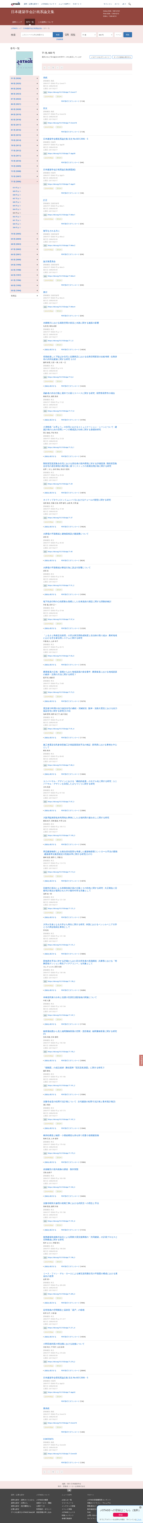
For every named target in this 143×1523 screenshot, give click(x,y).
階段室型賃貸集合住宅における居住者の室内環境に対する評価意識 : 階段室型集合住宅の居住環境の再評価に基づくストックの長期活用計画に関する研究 (80, 464)
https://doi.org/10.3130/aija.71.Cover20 (62, 1453)
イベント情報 (67, 1509)
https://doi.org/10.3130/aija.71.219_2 (61, 1361)
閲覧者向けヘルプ (94, 1506)
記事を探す (15, 1509)
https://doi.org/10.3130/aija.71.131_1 (61, 945)
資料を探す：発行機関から (21, 1506)
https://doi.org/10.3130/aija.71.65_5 (61, 656)
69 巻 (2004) (16, 239)
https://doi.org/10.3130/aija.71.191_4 (61, 1221)
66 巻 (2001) (16, 254)
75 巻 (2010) (16, 161)
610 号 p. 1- (17, 188)
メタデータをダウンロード (100, 57)
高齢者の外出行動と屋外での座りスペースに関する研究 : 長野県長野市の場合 (79, 393)
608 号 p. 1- (17, 195)
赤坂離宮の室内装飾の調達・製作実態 (60, 1169)
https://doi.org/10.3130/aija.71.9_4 (60, 377)
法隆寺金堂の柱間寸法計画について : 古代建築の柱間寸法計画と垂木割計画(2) (79, 1101)
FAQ (89, 1512)
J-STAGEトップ (16, 28)
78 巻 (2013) (16, 145)
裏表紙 (46, 1408)
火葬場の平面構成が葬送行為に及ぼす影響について (67, 567)
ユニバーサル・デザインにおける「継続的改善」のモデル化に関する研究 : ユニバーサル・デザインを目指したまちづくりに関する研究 (80, 782)
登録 (121, 1514)
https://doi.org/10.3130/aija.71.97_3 (61, 801)
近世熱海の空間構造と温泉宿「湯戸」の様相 (63, 1309)
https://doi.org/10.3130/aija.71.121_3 (61, 908)
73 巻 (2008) (16, 171)
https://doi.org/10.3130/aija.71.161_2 (61, 1085)
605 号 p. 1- (17, 206)
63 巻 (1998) (16, 270)
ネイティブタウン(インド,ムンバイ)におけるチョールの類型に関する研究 (77, 499)
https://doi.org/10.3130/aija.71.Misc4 (61, 307)
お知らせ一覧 (67, 1500)
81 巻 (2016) (16, 130)
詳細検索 (59, 39)
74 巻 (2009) (16, 166)
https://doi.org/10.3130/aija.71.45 (60, 551)
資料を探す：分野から (19, 1503)
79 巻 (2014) (16, 140)
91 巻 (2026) (16, 78)
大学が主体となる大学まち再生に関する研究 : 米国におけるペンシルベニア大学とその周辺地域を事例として (80, 925)
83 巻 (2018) (16, 119)
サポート (77, 4)
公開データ (40, 1506)
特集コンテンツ (67, 1515)
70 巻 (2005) (16, 233)
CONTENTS (48, 1439)
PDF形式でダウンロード (70, 101)
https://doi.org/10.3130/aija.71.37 (60, 517)
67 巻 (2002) (16, 249)
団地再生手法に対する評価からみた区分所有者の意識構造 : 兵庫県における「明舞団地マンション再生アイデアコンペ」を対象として (80, 962)
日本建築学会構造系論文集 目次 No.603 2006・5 (65, 138)
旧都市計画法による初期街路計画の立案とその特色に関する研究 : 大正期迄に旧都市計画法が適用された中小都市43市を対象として (80, 889)
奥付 (45, 292)
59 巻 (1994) (16, 290)
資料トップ (17, 22)
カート (117, 4)
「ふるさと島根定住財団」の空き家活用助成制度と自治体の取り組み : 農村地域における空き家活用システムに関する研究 (80, 636)
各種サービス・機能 (43, 1503)
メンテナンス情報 (68, 1506)
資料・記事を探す (31, 4)
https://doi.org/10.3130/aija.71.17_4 (61, 411)
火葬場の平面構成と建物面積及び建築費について (66, 533)
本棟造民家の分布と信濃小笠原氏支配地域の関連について (70, 997)
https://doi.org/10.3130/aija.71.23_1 (61, 447)
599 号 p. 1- (17, 227)
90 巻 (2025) (16, 83)
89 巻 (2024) (16, 88)
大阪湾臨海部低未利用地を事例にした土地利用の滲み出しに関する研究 (76, 817)
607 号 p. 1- (17, 198)
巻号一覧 (30, 22)
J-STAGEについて (48, 4)
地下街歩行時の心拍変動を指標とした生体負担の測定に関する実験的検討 (77, 601)
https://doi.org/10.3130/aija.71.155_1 (61, 1051)
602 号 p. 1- (17, 217)
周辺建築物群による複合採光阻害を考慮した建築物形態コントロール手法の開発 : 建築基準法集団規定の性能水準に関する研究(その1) (80, 852)
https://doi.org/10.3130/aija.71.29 (60, 484)
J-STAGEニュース (68, 1512)
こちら (138, 1519)
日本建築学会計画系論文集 (32, 28)
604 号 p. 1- (17, 209)
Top (69, 1490)
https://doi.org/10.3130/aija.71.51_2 (61, 585)
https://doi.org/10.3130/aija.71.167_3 (61, 1119)
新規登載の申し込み (43, 1512)
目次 (45, 108)
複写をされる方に (51, 230)
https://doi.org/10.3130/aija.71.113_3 (61, 872)
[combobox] (88, 34)
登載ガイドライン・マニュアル (99, 1503)
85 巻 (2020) (16, 109)
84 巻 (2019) (16, 114)
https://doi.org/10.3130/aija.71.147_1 (61, 1015)
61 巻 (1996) (16, 280)
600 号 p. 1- (17, 224)
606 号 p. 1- (17, 202)
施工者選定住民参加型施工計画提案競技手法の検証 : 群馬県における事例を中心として (80, 746)
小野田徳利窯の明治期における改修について (63, 1343)
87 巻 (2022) (16, 99)
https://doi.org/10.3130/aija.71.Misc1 (61, 215)
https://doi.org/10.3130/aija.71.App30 (61, 153)
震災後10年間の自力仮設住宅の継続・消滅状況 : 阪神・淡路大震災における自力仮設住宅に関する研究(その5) (80, 709)
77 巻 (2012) (16, 150)
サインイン (108, 4)
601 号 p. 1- (17, 220)
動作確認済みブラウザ (95, 1509)
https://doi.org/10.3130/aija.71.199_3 (61, 1257)
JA (124, 4)
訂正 (45, 200)
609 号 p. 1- (17, 191)
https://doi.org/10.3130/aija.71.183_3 (61, 1187)
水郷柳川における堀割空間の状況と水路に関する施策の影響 (71, 322)
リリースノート (67, 1503)
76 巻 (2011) (16, 155)
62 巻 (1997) (16, 275)
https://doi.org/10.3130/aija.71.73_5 (61, 692)
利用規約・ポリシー (43, 1509)
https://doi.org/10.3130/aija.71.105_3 (61, 835)
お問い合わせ (92, 1515)
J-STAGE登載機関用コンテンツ (99, 1500)
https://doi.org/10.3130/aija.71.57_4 (61, 619)
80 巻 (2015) (16, 135)
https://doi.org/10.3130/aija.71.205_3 (61, 1294)
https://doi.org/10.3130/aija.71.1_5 (60, 340)
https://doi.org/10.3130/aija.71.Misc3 (61, 276)
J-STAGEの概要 (42, 1500)
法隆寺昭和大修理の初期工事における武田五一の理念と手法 (71, 1203)
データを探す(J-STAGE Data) (23, 1512)
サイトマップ (92, 1518)
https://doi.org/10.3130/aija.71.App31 (61, 184)
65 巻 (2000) (16, 259)
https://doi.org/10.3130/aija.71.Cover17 (62, 92)
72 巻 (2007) (16, 176)
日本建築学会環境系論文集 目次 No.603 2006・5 (65, 1377)
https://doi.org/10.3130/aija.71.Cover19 (62, 1423)
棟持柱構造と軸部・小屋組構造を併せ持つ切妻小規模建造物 (71, 1135)
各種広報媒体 (67, 1518)
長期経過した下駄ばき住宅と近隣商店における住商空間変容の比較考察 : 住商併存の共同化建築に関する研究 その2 (80, 358)
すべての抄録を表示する (122, 57)
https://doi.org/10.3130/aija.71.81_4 (61, 729)
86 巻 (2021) (16, 104)
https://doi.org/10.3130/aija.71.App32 (61, 1392)
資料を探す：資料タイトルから (22, 1500)
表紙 (45, 77)
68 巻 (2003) (16, 244)
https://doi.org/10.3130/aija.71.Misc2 (61, 245)
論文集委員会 (49, 261)
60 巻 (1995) (16, 285)
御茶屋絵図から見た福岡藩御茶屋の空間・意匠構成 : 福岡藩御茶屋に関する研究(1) (80, 1032)
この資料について (45, 22)
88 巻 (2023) (16, 94)
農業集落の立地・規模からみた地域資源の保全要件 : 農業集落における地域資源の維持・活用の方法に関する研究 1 (80, 673)
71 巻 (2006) (16, 181)
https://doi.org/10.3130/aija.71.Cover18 (62, 123)
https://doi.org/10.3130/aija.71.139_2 (61, 981)
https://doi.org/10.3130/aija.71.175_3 (61, 1153)
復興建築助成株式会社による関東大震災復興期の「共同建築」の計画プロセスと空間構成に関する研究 (80, 1238)
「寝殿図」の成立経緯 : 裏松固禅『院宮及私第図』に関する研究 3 (73, 1067)
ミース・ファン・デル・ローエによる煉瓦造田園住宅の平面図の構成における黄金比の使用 (80, 1274)
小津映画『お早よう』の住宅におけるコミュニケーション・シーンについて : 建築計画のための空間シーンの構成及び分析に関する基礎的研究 (80, 428)
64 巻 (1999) (16, 264)
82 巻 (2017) (16, 124)
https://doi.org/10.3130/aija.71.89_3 (61, 765)
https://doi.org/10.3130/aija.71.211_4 (61, 1328)
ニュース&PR (64, 4)
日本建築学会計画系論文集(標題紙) (59, 169)
